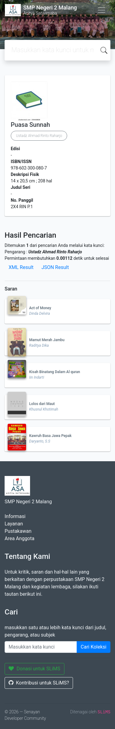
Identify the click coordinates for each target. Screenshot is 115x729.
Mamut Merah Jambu (46, 340)
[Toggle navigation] (101, 10)
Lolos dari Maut (42, 404)
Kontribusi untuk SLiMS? (39, 683)
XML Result (21, 267)
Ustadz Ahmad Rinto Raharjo (39, 136)
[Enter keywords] (41, 647)
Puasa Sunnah (30, 124)
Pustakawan (18, 531)
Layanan (14, 524)
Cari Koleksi (93, 647)
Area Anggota (19, 538)
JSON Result (55, 267)
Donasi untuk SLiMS (34, 669)
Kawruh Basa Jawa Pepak (50, 436)
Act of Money (40, 308)
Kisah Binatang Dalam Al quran (54, 372)
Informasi (15, 516)
